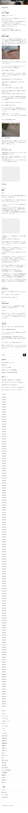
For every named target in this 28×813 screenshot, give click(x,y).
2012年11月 (4, 561)
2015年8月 (4, 480)
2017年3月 (4, 438)
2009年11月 (4, 649)
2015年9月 (4, 478)
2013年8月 (4, 539)
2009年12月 (4, 647)
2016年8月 (4, 456)
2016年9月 (4, 453)
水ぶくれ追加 (5, 12)
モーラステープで (6, 150)
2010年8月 (4, 627)
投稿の (4, 792)
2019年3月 (4, 399)
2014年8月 (4, 510)
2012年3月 (4, 581)
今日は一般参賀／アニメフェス (8, 362)
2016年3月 (4, 468)
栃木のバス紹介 (5, 760)
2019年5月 (4, 397)
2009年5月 (4, 664)
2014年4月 (4, 519)
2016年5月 (4, 463)
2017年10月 (4, 421)
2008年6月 (4, 691)
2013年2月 (4, 554)
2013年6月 (4, 544)
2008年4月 (4, 696)
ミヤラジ (3, 728)
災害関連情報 (4, 772)
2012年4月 (4, 578)
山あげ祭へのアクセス (6, 384)
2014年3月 (4, 522)
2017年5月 (4, 433)
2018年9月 (4, 404)
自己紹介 (3, 777)
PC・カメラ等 (5, 716)
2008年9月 (4, 684)
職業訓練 (3, 775)
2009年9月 (4, 654)
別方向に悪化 (5, 36)
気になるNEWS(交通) (6, 770)
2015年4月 (4, 490)
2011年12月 (4, 588)
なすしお (3, 723)
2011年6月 (4, 603)
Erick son (14, 384)
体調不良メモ (4, 365)
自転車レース (4, 779)
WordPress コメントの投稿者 (14, 379)
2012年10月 (4, 563)
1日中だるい (5, 288)
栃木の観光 (4, 765)
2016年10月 (4, 451)
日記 (3, 757)
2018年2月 (4, 416)
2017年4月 (4, 436)
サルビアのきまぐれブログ (11, 2)
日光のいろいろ (5, 755)
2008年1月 (4, 703)
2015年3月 (4, 492)
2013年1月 (4, 556)
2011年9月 (4, 595)
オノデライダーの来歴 (6, 367)
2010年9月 (4, 625)
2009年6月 (4, 662)
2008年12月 (4, 676)
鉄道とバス (4, 782)
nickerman (20, 387)
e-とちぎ (3, 713)
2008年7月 (4, 689)
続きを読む (4, 184)
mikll (19, 389)
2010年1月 (4, 644)
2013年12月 (4, 529)
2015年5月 (4, 487)
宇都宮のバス (4, 748)
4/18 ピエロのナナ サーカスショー (9, 382)
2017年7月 (4, 429)
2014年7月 (4, 512)
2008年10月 (4, 681)
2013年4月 (4, 549)
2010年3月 (4, 640)
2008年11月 (4, 679)
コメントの (5, 794)
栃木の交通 (4, 762)
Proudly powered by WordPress (8, 805)
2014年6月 (4, 514)
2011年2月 (4, 613)
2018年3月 (4, 414)
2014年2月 (4, 524)
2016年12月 (4, 446)
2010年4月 (4, 637)
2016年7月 (4, 458)
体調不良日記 (4, 738)
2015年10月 (4, 475)
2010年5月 (4, 635)
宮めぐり (3, 752)
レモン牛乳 (4, 733)
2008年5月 (4, 693)
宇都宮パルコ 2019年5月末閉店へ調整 (9, 372)
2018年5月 (4, 411)
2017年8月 (4, 426)
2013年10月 (4, 534)
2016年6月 (4, 460)
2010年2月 (4, 642)
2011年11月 (4, 590)
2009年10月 (4, 652)
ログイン (3, 789)
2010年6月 (4, 632)
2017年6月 (4, 431)
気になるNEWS (5, 767)
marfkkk (20, 382)
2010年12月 (4, 617)
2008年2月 (4, 701)
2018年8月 (4, 406)
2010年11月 (4, 620)
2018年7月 (4, 409)
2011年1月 (4, 615)
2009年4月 (4, 667)
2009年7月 (4, 659)
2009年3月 (4, 669)
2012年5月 (4, 576)
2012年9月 (4, 566)
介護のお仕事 (4, 735)
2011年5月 (4, 605)
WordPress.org (5, 797)
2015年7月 (4, 483)
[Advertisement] (11, 174)
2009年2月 (4, 671)
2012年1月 (4, 586)
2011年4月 (4, 608)
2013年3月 (4, 551)
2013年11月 (4, 532)
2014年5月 (4, 517)
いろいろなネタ (5, 718)
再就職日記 (4, 740)
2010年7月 (4, 630)
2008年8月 (4, 686)
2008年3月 (4, 698)
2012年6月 (4, 573)
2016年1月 (4, 470)
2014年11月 (4, 502)
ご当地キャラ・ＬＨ (6, 721)
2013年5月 (4, 546)
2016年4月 (4, 465)
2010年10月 (4, 622)
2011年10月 (4, 593)
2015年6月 (4, 485)
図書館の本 (4, 745)
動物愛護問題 (4, 743)
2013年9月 (4, 536)
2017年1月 (4, 443)
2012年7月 (4, 571)
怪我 (3, 190)
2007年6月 (4, 706)
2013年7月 (4, 541)
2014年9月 (4, 507)
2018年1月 (4, 419)
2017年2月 (4, 441)
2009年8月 (4, 657)
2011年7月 (4, 600)
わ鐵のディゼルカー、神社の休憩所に (9, 369)
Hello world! (5, 303)
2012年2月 (4, 583)
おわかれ (4, 323)
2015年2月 (4, 495)
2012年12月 (4, 559)
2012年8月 (4, 568)
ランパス (3, 730)
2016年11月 (4, 448)
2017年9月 (4, 424)
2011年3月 (4, 610)
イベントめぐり (5, 725)
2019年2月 (4, 402)
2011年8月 (4, 598)
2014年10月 (4, 505)
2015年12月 (4, 473)
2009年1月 (4, 674)
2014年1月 (4, 527)
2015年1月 (4, 497)
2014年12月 (4, 500)
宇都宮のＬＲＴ (5, 750)
